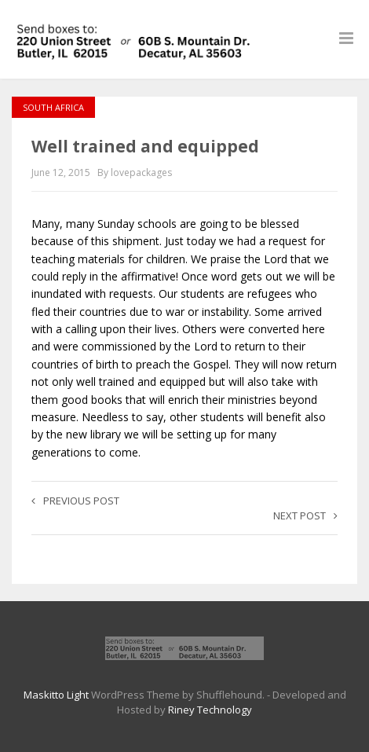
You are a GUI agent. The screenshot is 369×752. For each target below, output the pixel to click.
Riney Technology (210, 709)
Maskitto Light (56, 695)
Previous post (75, 500)
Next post (305, 515)
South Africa (53, 107)
